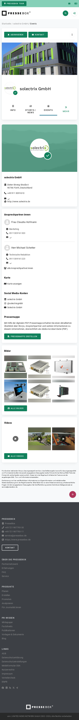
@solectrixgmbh (15, 303)
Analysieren (7, 603)
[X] (14, 687)
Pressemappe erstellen (22, 336)
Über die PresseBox (14, 559)
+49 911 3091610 (15, 193)
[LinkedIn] (6, 687)
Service (5, 576)
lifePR (4, 682)
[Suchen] (65, 13)
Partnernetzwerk (10, 564)
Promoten (6, 599)
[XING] (17, 687)
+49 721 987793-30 (14, 527)
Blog (4, 638)
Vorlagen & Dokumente (13, 634)
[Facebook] (3, 687)
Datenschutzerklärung (12, 657)
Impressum (7, 674)
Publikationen (8, 630)
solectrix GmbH (14, 299)
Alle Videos (16, 456)
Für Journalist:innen (11, 607)
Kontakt (38, 35)
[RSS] (10, 687)
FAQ (4, 572)
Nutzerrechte (8, 669)
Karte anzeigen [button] (14, 284)
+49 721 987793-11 (14, 531)
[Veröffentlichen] (72, 494)
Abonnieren (16, 35)
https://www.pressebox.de (17, 539)
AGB (4, 653)
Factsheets (7, 626)
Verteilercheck (8, 678)
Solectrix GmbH (14, 307)
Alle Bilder (15, 408)
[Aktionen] (72, 34)
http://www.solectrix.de (18, 201)
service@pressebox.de (9, 487)
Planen (5, 591)
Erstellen (6, 595)
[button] (15, 367)
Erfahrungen (8, 568)
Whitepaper (7, 622)
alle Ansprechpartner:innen (20, 268)
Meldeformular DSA (11, 665)
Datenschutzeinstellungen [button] (14, 661)
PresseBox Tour (14, 4)
